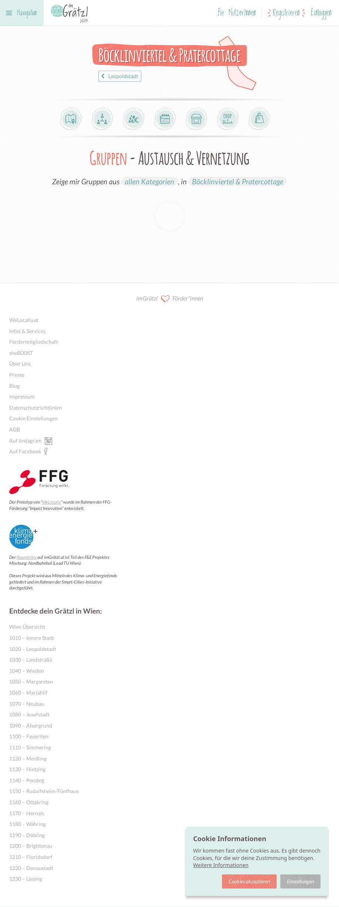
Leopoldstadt (118, 76)
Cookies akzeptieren (249, 881)
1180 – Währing (27, 824)
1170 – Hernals (26, 813)
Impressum (22, 396)
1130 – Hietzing (27, 769)
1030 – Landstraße (30, 659)
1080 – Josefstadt (29, 714)
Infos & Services (27, 331)
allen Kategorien (149, 181)
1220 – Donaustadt (31, 868)
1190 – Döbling (27, 835)
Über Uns (20, 363)
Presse (16, 375)
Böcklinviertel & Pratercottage (237, 181)
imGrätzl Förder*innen (169, 298)
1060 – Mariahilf (28, 692)
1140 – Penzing (26, 780)
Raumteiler (27, 557)
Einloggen (321, 13)
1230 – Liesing (25, 879)
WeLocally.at (23, 320)
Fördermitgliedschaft (33, 342)
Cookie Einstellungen (33, 418)
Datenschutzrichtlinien (35, 407)
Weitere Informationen (221, 865)
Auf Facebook (25, 451)
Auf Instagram (25, 440)
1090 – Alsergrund (30, 725)
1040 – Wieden (26, 671)
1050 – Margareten (31, 681)
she (21, 353)
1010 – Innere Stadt (31, 638)
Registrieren (286, 13)
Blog (14, 386)
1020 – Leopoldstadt (32, 649)
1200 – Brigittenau (30, 846)
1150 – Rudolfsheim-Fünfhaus (44, 791)
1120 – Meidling (28, 758)
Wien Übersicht (27, 627)
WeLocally (51, 502)
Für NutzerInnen (237, 13)
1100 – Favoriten (28, 736)
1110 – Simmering (30, 747)
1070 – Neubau (26, 704)
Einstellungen (300, 881)
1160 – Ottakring (28, 802)
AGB (14, 429)
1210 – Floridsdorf (30, 857)
